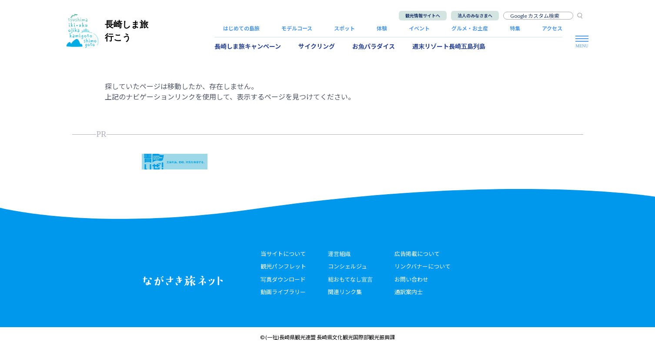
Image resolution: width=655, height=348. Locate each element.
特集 (515, 28)
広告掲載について (417, 253)
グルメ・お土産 (469, 28)
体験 (382, 28)
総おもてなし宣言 (350, 279)
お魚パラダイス (373, 46)
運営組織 (339, 253)
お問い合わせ (411, 279)
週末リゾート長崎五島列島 (448, 46)
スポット (344, 28)
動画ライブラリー (283, 291)
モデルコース (296, 28)
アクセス (552, 28)
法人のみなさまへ (475, 15)
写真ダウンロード (283, 279)
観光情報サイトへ (422, 15)
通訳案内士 (408, 291)
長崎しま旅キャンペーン (247, 46)
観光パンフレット (283, 266)
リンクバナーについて (422, 266)
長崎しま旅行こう (107, 30)
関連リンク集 (345, 291)
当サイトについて (283, 253)
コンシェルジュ (347, 266)
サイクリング (316, 46)
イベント (419, 28)
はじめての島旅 (241, 28)
